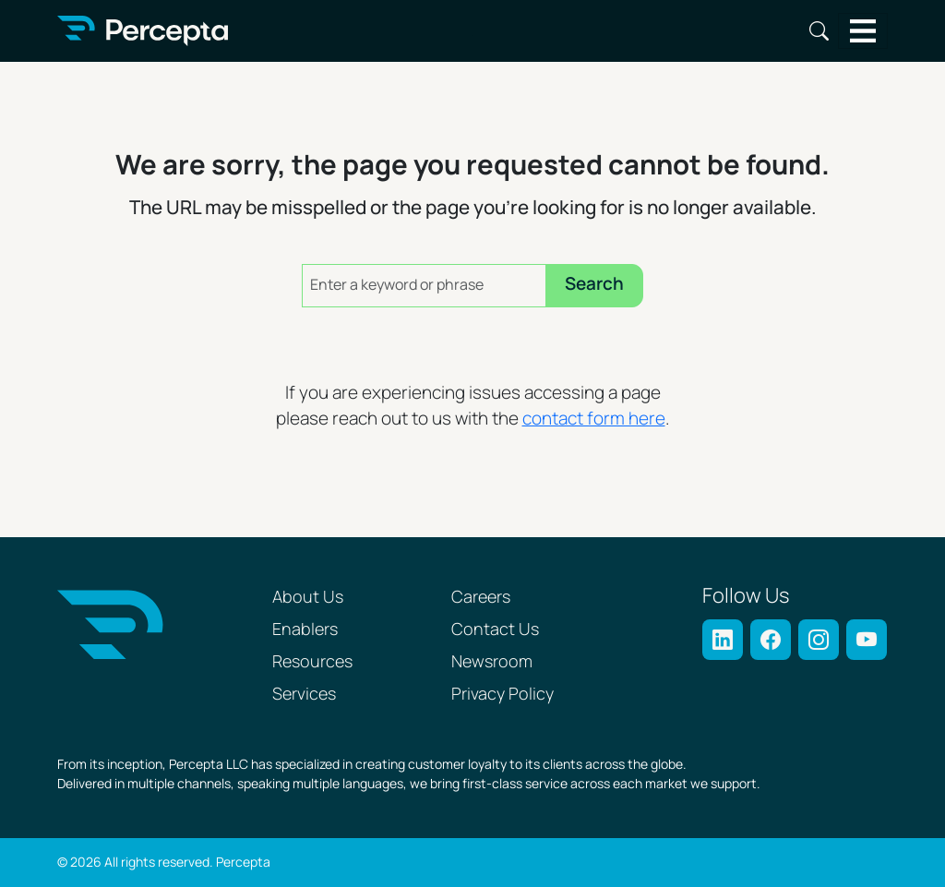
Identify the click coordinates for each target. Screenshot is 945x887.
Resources (312, 662)
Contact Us (495, 630)
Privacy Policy (502, 694)
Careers (480, 597)
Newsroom (491, 662)
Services (304, 694)
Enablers (305, 630)
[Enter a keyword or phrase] (424, 285)
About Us (307, 597)
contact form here (593, 419)
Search (819, 30)
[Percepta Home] (142, 31)
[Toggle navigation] (863, 31)
